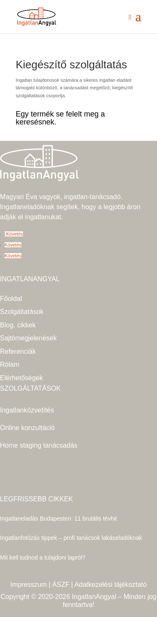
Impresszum (28, 584)
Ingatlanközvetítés (27, 410)
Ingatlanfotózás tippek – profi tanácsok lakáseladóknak (71, 537)
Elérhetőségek (21, 377)
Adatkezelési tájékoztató (111, 584)
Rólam (9, 364)
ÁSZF (60, 584)
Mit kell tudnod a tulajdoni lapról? (42, 557)
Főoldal (11, 298)
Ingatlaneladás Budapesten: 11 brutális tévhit (58, 518)
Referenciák (18, 351)
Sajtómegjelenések (28, 338)
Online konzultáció (27, 427)
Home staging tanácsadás (38, 445)
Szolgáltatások (22, 311)
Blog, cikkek (18, 325)
